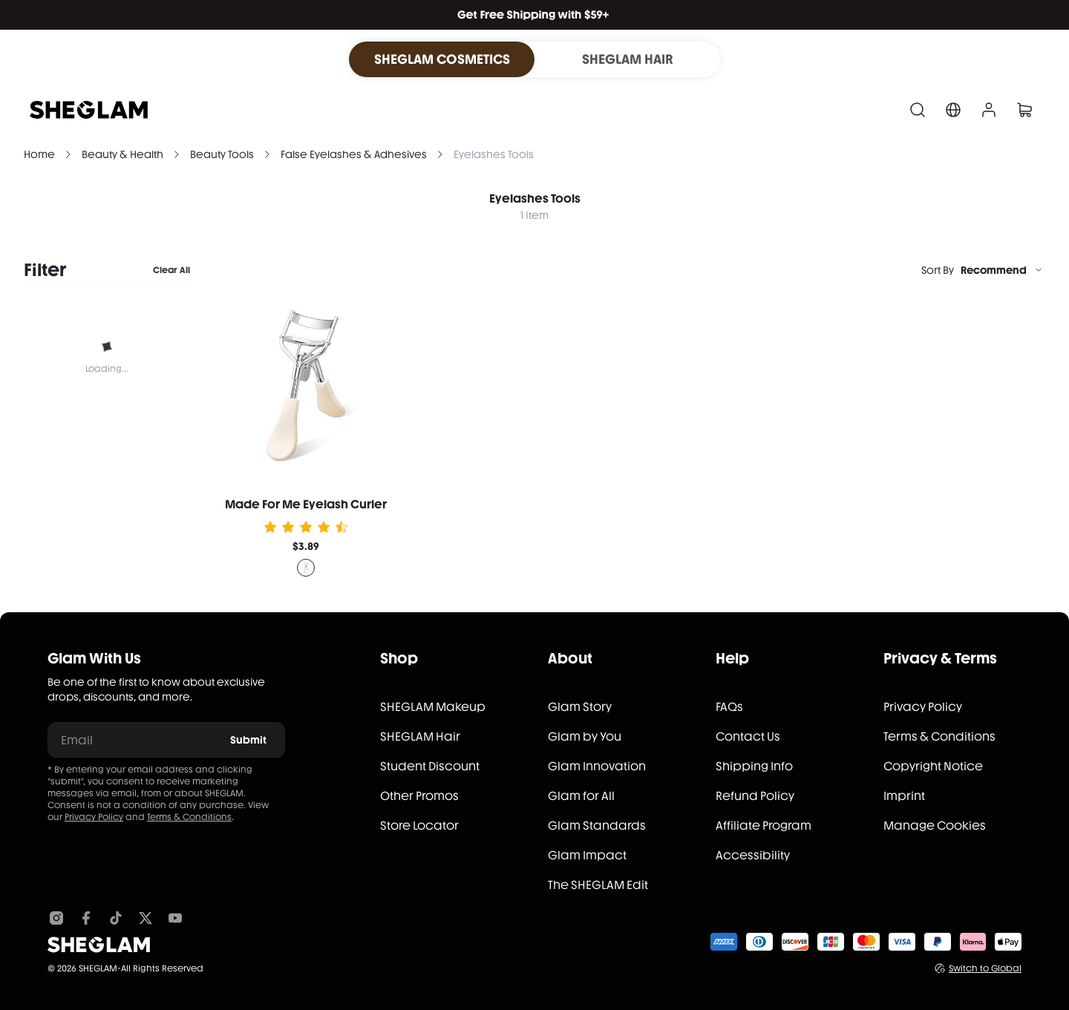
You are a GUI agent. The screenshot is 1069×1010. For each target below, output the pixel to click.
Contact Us (748, 736)
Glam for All (581, 796)
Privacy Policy (94, 817)
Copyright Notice (933, 766)
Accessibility (753, 855)
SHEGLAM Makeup (433, 707)
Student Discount (430, 766)
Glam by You (584, 736)
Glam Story (580, 707)
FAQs (729, 707)
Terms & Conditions (189, 817)
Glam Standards (597, 826)
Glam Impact (587, 855)
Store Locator (419, 826)
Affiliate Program (763, 826)
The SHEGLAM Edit (598, 885)
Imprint (904, 796)
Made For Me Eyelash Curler (306, 504)
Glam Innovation (597, 766)
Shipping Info (754, 766)
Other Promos (419, 796)
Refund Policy (755, 796)
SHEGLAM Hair (420, 736)
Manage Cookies (934, 826)
